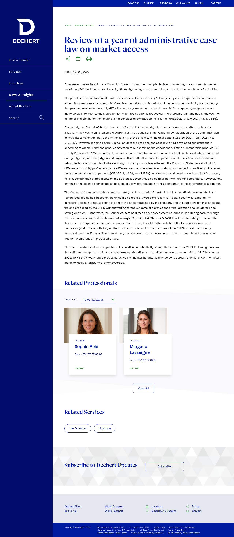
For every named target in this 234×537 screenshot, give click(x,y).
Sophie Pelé (86, 346)
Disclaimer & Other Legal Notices (110, 527)
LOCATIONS (133, 3)
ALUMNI (199, 3)
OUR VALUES (183, 3)
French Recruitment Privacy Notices (112, 533)
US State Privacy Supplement (152, 530)
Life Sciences (78, 428)
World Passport (114, 510)
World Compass (114, 506)
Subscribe (164, 466)
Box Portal (70, 510)
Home (67, 25)
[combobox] (98, 299)
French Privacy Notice (177, 530)
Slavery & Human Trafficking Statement (147, 533)
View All (143, 388)
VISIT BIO (79, 368)
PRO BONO (166, 3)
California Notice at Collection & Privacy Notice (116, 530)
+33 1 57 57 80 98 (91, 354)
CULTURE (149, 3)
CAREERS (216, 3)
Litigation (104, 428)
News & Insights (84, 25)
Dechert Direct (72, 506)
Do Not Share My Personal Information (184, 533)
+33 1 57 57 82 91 (146, 360)
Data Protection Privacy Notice (181, 527)
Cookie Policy (159, 527)
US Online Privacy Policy (139, 527)
